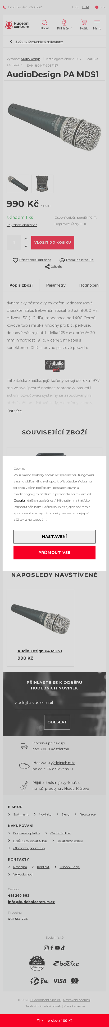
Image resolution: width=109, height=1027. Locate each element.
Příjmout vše (54, 552)
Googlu (19, 500)
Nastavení (54, 536)
